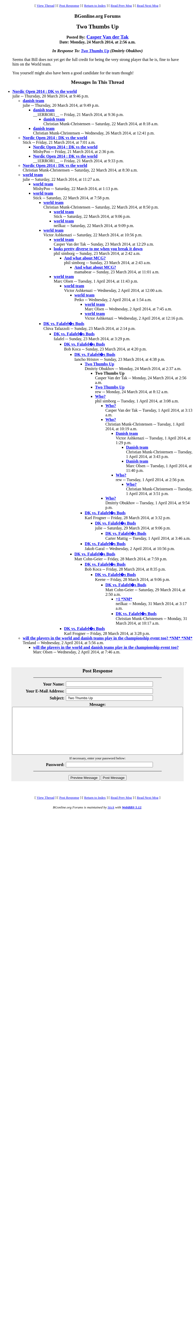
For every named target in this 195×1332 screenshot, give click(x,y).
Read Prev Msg (121, 5)
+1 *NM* (124, 599)
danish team (33, 100)
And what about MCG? (85, 258)
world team (33, 175)
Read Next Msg (147, 5)
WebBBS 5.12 (131, 816)
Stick (110, 816)
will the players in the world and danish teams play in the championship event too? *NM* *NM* (107, 638)
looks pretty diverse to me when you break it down (98, 249)
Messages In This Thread (97, 82)
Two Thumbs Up (95, 51)
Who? (100, 396)
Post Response (69, 5)
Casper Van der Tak (108, 37)
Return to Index (95, 5)
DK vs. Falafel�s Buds (63, 323)
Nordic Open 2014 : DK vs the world (44, 91)
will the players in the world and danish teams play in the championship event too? (106, 647)
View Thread (45, 5)
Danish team (127, 433)
